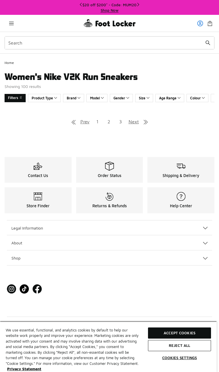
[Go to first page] (73, 121)
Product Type (44, 98)
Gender (121, 98)
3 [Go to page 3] (120, 121)
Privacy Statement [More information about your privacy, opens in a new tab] (24, 369)
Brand (73, 98)
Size (144, 98)
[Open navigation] (11, 23)
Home (9, 63)
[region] (109, 7)
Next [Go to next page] (134, 121)
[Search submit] (208, 43)
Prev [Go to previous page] (85, 121)
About (109, 242)
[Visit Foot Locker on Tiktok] (24, 289)
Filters (15, 98)
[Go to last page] (145, 121)
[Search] (109, 43)
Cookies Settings (179, 357)
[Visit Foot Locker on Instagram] (11, 289)
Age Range (170, 98)
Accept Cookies (179, 333)
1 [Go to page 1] (97, 121)
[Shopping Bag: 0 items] (210, 23)
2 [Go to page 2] (109, 121)
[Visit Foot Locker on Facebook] (37, 289)
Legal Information (109, 228)
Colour (197, 98)
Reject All (179, 345)
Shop (109, 258)
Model (97, 98)
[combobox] (109, 43)
